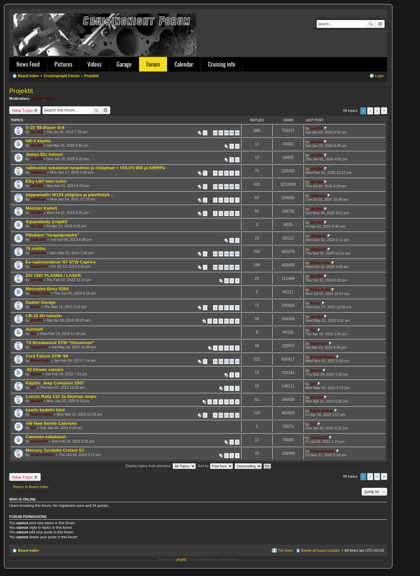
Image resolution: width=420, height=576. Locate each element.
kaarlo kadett (42, 414)
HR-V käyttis (38, 140)
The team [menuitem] (285, 550)
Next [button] (384, 110)
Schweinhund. (322, 357)
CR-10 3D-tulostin (44, 315)
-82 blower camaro (45, 369)
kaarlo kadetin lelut (45, 409)
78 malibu (36, 248)
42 (231, 186)
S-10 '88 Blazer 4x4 (45, 127)
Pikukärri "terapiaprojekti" (52, 235)
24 (226, 254)
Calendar (184, 64)
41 (226, 186)
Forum (153, 64)
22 (215, 254)
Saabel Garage (41, 302)
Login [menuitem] (379, 76)
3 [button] (377, 111)
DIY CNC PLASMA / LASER (53, 275)
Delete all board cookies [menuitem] (320, 550)
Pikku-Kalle (320, 263)
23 (220, 254)
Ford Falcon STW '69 (47, 356)
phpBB (181, 560)
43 (237, 186)
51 (226, 361)
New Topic (22, 110)
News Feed (28, 64)
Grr (33, 334)
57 (220, 132)
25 (231, 254)
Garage (124, 64)
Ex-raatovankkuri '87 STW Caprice (61, 261)
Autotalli (34, 329)
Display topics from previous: (160, 466)
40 (220, 186)
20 (237, 267)
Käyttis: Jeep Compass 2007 (55, 383)
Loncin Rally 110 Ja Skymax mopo (61, 396)
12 (231, 415)
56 (215, 132)
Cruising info (221, 64)
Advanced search (380, 24)
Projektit (21, 90)
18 (226, 267)
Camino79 (39, 266)
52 (231, 361)
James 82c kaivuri (44, 154)
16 (215, 267)
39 (215, 186)
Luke (49, 98)
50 (220, 361)
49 (215, 361)
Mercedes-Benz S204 (47, 288)
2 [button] (370, 111)
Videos (94, 64)
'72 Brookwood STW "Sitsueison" (60, 342)
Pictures (63, 64)
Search (371, 24)
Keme (35, 307)
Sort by (215, 466)
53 (237, 361)
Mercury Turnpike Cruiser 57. (55, 450)
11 (226, 415)
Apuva (36, 374)
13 (237, 415)
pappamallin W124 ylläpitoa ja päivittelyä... (69, 194)
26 (237, 254)
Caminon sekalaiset (46, 436)
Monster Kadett (41, 208)
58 (226, 132)
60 (237, 132)
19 (231, 267)
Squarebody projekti (47, 221)
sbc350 (37, 98)
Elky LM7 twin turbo (46, 181)
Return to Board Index (31, 487)
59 (231, 132)
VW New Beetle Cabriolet (51, 423)
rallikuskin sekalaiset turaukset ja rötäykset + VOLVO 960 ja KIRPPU (95, 167)
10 (220, 415)
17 (220, 267)
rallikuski (38, 172)
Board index (28, 550)
